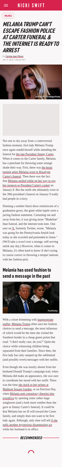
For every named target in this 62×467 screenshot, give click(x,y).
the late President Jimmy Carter (34, 154)
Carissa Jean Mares (14, 56)
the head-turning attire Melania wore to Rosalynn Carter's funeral (28, 172)
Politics (8, 15)
